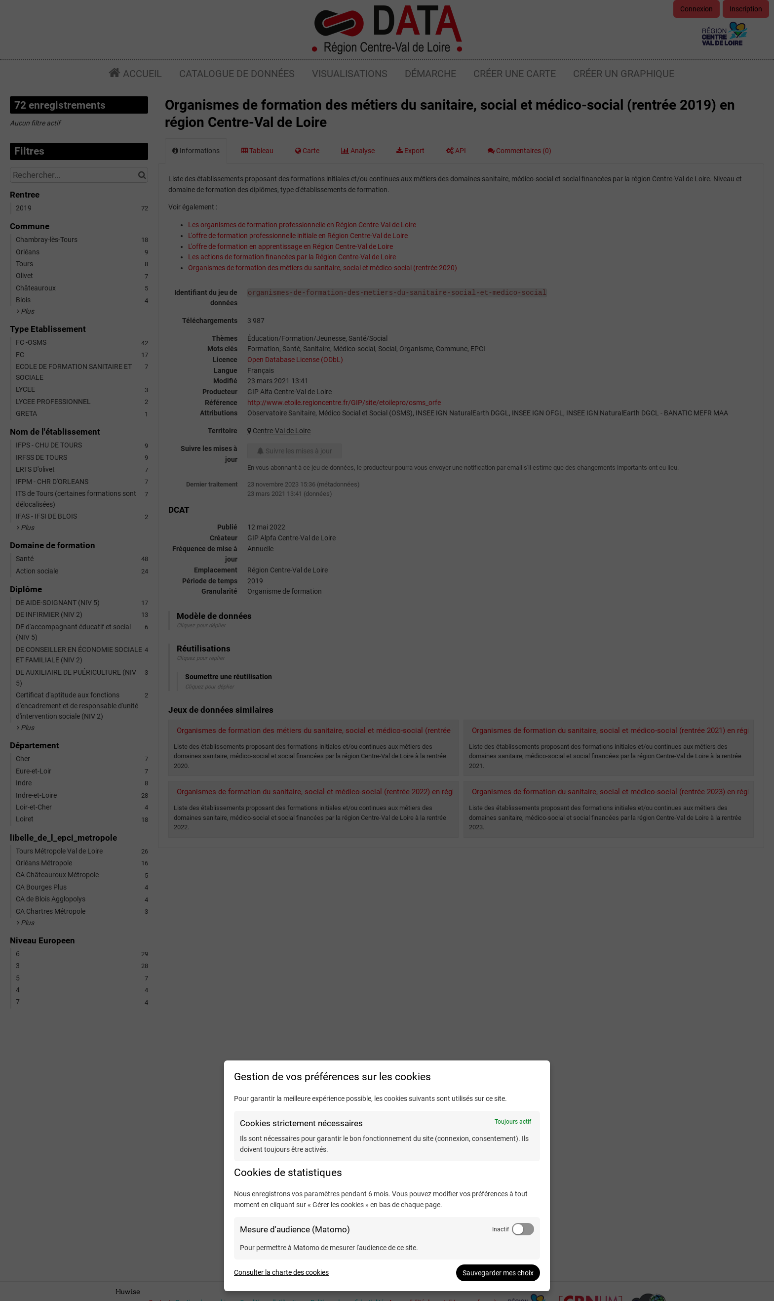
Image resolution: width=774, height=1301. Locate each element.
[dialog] (387, 1175)
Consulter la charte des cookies (281, 1272)
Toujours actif (513, 1121)
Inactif (500, 1229)
